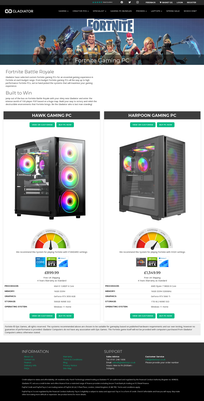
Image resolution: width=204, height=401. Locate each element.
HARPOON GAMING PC (152, 115)
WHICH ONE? (190, 11)
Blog (65, 362)
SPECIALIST (99, 11)
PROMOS (141, 11)
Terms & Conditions (72, 359)
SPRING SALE (173, 11)
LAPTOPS (156, 11)
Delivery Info (30, 365)
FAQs (26, 368)
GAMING (63, 11)
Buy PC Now (65, 125)
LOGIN (180, 2)
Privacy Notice (70, 365)
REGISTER (191, 2)
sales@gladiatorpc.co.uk (123, 362)
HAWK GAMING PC (51, 115)
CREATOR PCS (81, 11)
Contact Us (29, 359)
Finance (27, 362)
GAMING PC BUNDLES (121, 11)
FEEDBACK (151, 2)
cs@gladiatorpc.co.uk (155, 359)
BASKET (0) (166, 2)
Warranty (67, 356)
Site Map (67, 368)
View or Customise (42, 125)
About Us (28, 356)
